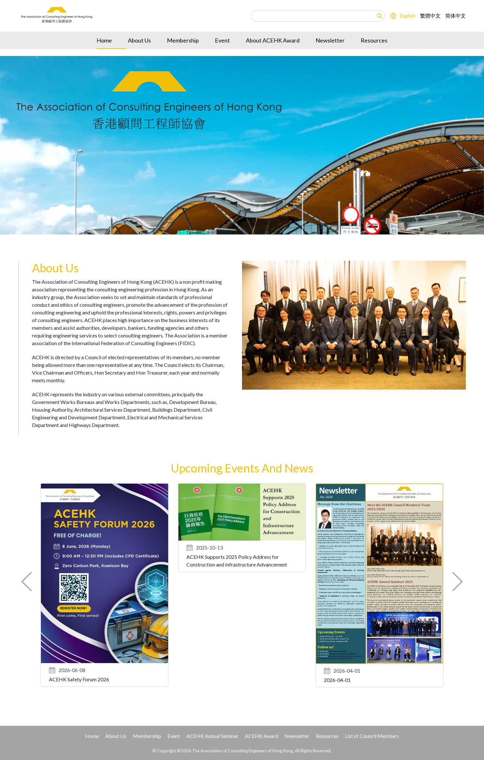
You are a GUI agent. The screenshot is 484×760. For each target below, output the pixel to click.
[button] (457, 581)
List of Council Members (372, 736)
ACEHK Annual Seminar (212, 736)
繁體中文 (430, 11)
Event (222, 51)
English (407, 11)
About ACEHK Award (273, 51)
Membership (183, 51)
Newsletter (330, 51)
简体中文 (455, 11)
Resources (374, 51)
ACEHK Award (261, 736)
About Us (139, 51)
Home (104, 51)
